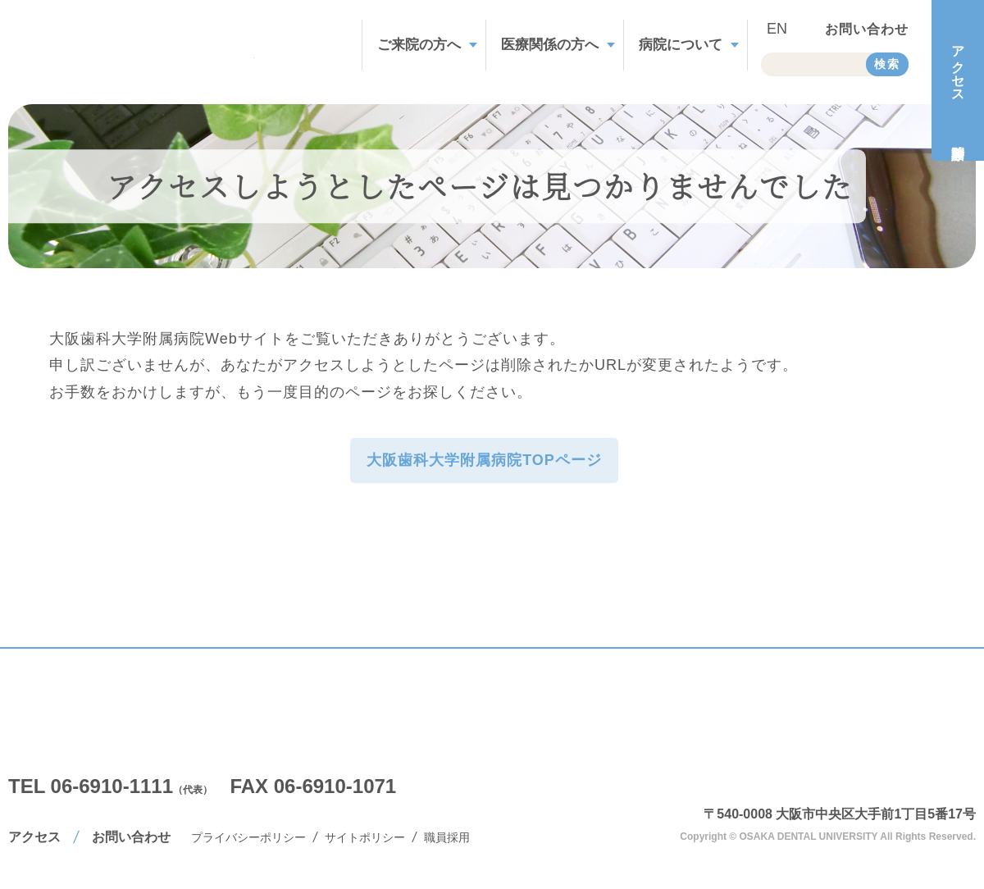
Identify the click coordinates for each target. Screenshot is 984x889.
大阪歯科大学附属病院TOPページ (484, 460)
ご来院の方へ (419, 44)
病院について (680, 44)
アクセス (34, 837)
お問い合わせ (867, 29)
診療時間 (958, 134)
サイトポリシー (365, 837)
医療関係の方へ (550, 44)
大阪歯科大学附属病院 (865, 759)
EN (777, 29)
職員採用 (447, 837)
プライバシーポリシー (248, 837)
